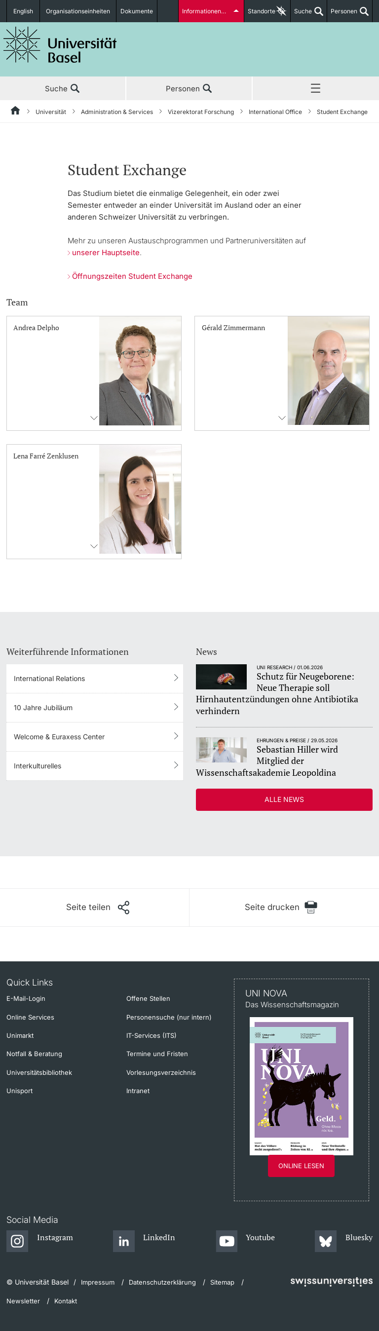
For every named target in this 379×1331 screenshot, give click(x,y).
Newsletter (23, 1301)
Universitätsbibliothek (39, 1072)
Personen (342, 14)
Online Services (30, 1017)
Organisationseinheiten (78, 11)
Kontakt (65, 1301)
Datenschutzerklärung (162, 1282)
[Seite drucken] (281, 907)
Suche (301, 14)
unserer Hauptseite (106, 252)
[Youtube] (245, 1241)
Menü (316, 88)
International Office (275, 111)
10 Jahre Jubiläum (43, 707)
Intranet (138, 1091)
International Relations (49, 678)
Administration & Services (117, 111)
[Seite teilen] (97, 907)
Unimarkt (20, 1035)
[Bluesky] (344, 1241)
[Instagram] (39, 1241)
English (23, 11)
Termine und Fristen (157, 1054)
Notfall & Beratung (34, 1054)
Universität (51, 111)
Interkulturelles (37, 765)
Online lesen (301, 1166)
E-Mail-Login (25, 998)
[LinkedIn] (144, 1241)
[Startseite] (15, 112)
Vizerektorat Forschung (201, 111)
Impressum (97, 1282)
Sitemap (222, 1282)
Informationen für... (208, 11)
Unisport (19, 1091)
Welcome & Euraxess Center (59, 736)
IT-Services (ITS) (151, 1035)
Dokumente (136, 11)
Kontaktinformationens (94, 418)
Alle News (284, 799)
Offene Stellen (148, 998)
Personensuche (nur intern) (169, 1017)
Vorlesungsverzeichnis (161, 1072)
